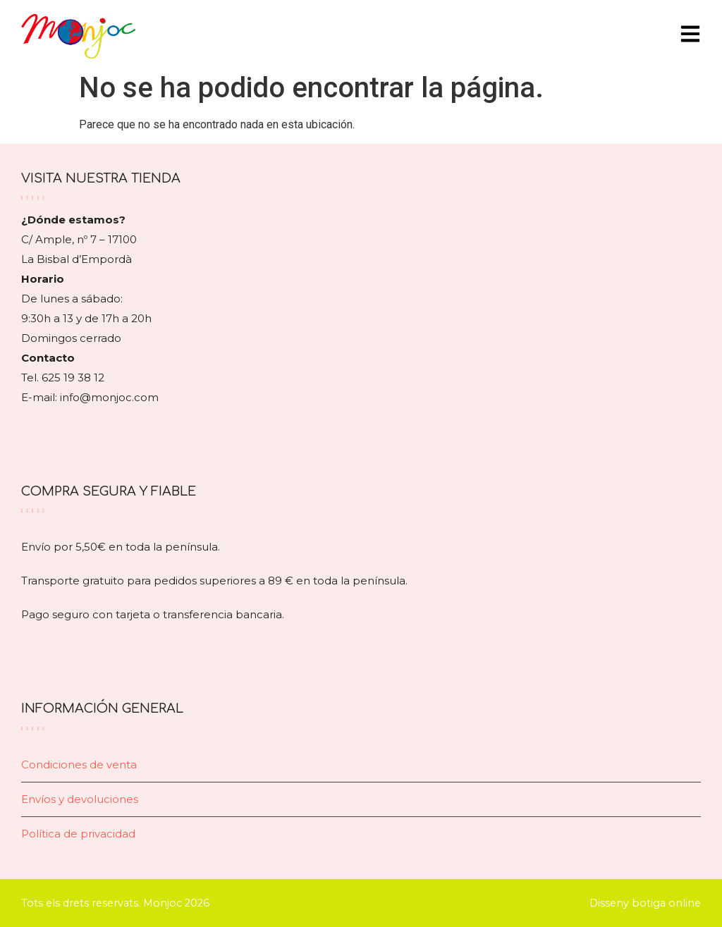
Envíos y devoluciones (79, 799)
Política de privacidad (78, 833)
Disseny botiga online (645, 903)
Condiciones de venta (79, 764)
